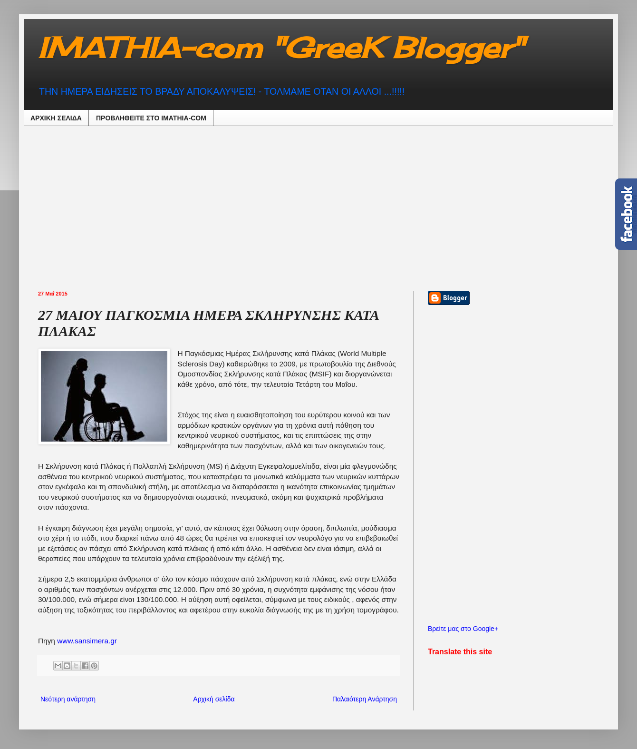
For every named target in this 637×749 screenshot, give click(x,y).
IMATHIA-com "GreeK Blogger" (280, 47)
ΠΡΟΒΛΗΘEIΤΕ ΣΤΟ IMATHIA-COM (151, 118)
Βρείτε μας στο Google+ (463, 628)
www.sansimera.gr (87, 641)
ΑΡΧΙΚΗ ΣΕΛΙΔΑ (56, 118)
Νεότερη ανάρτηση (68, 699)
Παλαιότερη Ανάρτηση (364, 699)
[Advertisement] (262, 207)
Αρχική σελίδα (213, 699)
